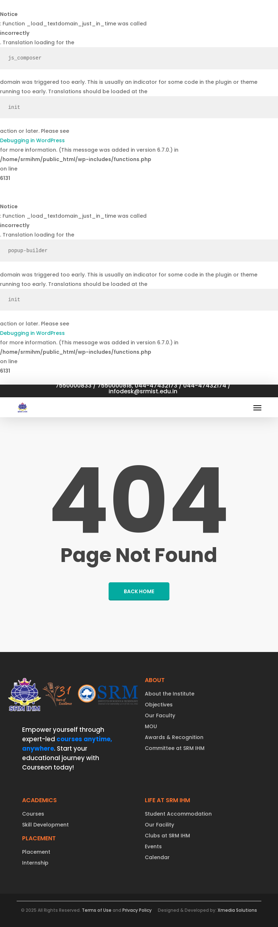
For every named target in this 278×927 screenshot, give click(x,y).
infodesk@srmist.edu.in (143, 391)
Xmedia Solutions (237, 910)
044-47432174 (204, 385)
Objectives (159, 704)
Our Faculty (160, 715)
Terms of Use (96, 910)
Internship (35, 862)
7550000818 (114, 385)
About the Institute (169, 693)
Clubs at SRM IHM (167, 835)
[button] (257, 407)
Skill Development (45, 824)
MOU (151, 726)
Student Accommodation (178, 813)
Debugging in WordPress (32, 140)
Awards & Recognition (174, 737)
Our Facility (159, 824)
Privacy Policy (137, 910)
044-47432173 (156, 385)
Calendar (157, 857)
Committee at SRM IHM (175, 748)
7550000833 (73, 385)
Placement (36, 852)
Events (153, 846)
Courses (33, 813)
